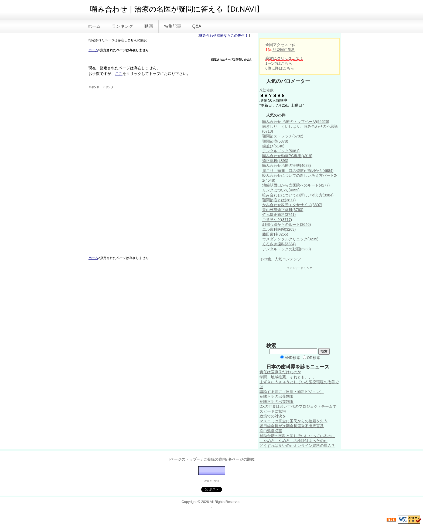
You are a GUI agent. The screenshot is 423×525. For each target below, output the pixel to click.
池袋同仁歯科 (283, 49)
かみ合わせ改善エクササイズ (292, 205)
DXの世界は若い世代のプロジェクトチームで (298, 406)
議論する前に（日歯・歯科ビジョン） (292, 391)
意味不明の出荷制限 (277, 396)
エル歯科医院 (279, 229)
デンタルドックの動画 (286, 249)
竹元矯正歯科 (279, 214)
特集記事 (172, 26)
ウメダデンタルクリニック (290, 239)
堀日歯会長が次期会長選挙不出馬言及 (292, 426)
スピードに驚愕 (273, 411)
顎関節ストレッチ (282, 136)
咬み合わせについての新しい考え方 (297, 195)
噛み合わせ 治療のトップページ (295, 121)
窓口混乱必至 (271, 431)
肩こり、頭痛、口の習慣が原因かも (297, 170)
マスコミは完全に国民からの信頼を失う (294, 421)
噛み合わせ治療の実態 (286, 165)
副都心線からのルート (286, 224)
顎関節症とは (279, 200)
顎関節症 (275, 141)
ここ (118, 73)
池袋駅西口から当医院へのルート (296, 185)
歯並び (273, 146)
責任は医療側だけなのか (280, 372)
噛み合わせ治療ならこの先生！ (223, 35)
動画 (148, 26)
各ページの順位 (241, 459)
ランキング (122, 26)
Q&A (197, 26)
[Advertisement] (128, 170)
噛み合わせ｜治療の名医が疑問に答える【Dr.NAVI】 (177, 9)
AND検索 (290, 357)
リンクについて (280, 190)
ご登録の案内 (214, 459)
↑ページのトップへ (184, 459)
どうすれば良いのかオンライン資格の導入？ (297, 445)
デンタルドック (280, 151)
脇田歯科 (275, 234)
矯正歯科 (275, 160)
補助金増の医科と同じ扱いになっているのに (297, 436)
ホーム (94, 26)
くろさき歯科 (279, 244)
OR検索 (311, 357)
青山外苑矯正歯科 (282, 210)
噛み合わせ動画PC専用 (287, 156)
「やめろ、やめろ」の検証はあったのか (294, 440)
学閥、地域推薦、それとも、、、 (288, 377)
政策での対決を (273, 416)
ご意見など (277, 219)
